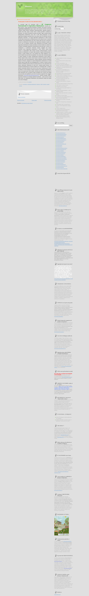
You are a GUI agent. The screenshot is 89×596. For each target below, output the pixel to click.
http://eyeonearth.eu (59, 142)
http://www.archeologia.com (61, 149)
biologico (38, 84)
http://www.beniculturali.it (60, 153)
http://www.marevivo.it (60, 137)
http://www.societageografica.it (61, 148)
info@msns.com (57, 472)
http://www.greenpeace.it (60, 160)
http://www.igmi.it (60, 437)
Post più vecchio (47, 100)
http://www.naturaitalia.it (58, 316)
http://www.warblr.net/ (63, 205)
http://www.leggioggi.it (67, 541)
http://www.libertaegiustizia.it (61, 134)
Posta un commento (21, 97)
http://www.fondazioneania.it (67, 377)
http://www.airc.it (59, 146)
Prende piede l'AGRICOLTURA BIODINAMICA (30, 21)
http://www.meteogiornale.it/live (61, 168)
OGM (41, 84)
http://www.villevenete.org (60, 132)
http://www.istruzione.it (60, 141)
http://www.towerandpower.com (60, 348)
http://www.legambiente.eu (61, 164)
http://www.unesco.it (59, 163)
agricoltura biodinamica (31, 84)
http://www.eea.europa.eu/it (61, 143)
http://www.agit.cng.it (64, 434)
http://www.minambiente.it (60, 156)
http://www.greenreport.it (60, 161)
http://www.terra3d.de (60, 167)
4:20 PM (29, 82)
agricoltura (25, 84)
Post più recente (20, 100)
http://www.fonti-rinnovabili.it (61, 157)
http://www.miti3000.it (60, 150)
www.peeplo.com (57, 594)
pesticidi (44, 84)
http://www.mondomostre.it (61, 152)
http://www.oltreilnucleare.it (61, 135)
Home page (34, 100)
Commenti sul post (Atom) (27, 103)
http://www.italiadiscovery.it (61, 138)
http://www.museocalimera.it (63, 471)
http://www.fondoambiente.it (61, 139)
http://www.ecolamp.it (58, 490)
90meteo (28, 6)
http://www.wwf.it (59, 145)
